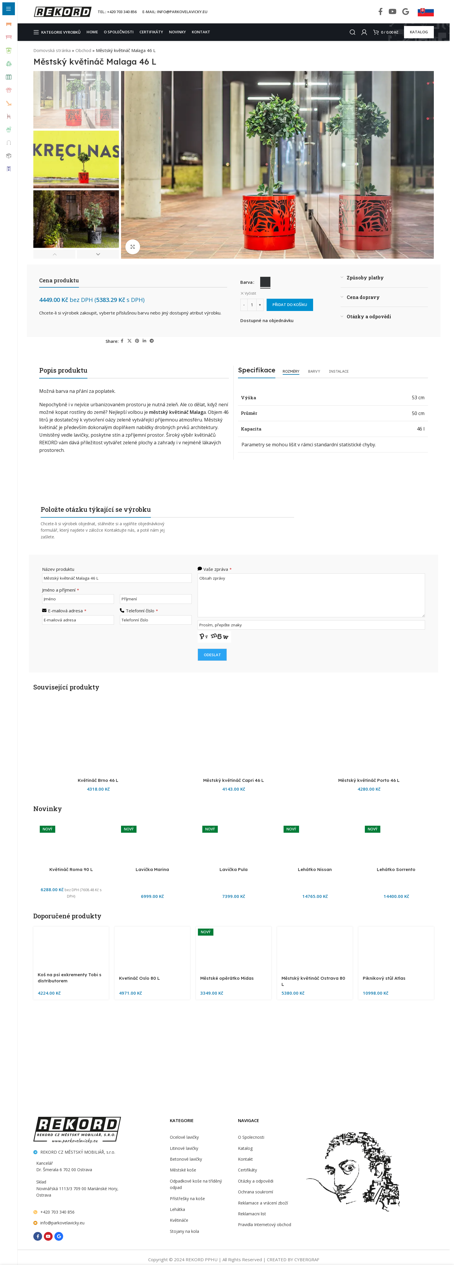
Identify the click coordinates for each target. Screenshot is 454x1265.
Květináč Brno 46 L (98, 1146)
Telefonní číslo (141, 609)
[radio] (265, 282)
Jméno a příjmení (60, 589)
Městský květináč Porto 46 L (369, 1146)
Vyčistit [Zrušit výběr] (250, 293)
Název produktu (57, 568)
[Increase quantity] (260, 305)
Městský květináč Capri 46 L (233, 1146)
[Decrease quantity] (244, 305)
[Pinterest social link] (137, 341)
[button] (54, 254)
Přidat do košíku (290, 305)
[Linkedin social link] (144, 341)
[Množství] (252, 305)
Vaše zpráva (217, 568)
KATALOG (419, 32)
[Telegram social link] (152, 341)
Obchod (82, 50)
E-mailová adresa (66, 609)
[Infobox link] (426, 12)
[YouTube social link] (392, 11)
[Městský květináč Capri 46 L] (233, 921)
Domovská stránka (51, 50)
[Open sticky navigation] (58, 32)
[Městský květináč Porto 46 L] (369, 921)
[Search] (351, 32)
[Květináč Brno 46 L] (98, 921)
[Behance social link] (405, 11)
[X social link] (130, 341)
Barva (246, 281)
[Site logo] (62, 11)
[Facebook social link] (380, 11)
